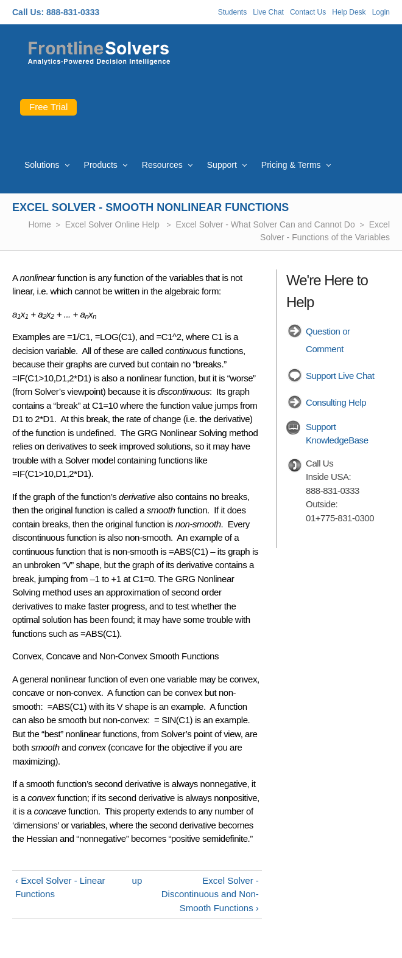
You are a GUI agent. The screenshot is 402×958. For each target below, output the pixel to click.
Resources (162, 165)
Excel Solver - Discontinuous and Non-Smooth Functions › (210, 894)
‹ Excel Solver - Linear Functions (60, 887)
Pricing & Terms (291, 165)
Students (232, 12)
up (137, 880)
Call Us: (28, 12)
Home (39, 224)
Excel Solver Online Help (113, 224)
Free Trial (48, 107)
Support (222, 165)
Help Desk (348, 12)
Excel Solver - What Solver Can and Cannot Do (265, 224)
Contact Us (308, 12)
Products (101, 165)
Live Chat (268, 12)
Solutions (42, 165)
